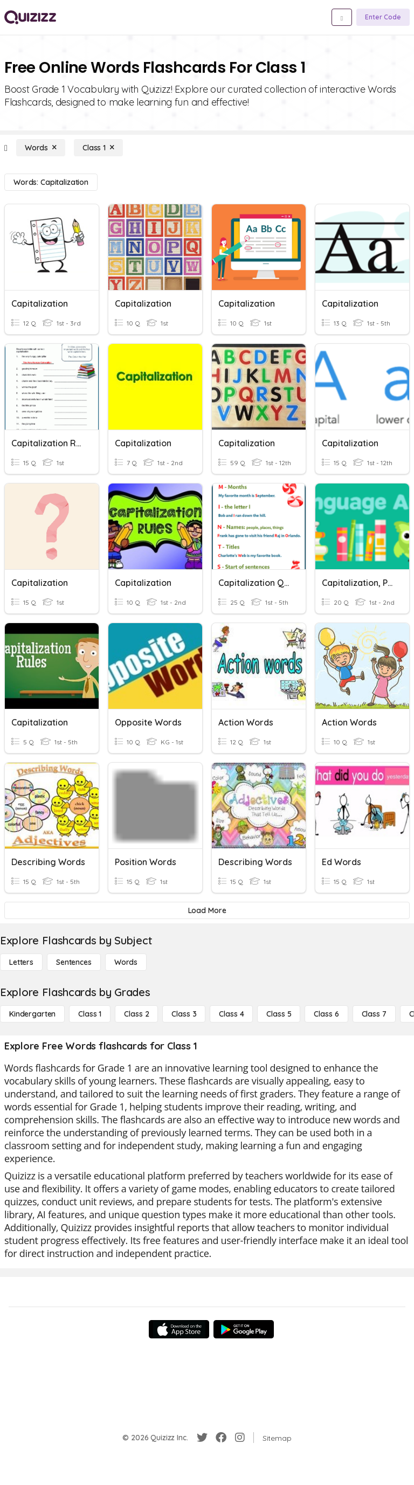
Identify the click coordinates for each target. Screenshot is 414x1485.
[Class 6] (326, 1014)
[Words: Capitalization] (51, 182)
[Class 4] (231, 1014)
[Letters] (21, 962)
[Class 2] (136, 1014)
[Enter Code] (383, 17)
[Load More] (207, 910)
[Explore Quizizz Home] (30, 17)
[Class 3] (183, 1014)
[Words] (40, 147)
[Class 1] (98, 147)
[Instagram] (240, 1437)
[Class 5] (278, 1014)
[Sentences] (74, 962)
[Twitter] (202, 1437)
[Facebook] (221, 1437)
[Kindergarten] (32, 1014)
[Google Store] (243, 1329)
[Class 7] (374, 1014)
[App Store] (179, 1329)
